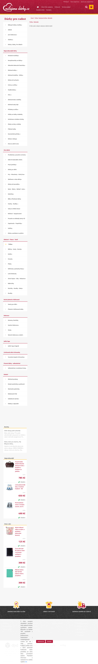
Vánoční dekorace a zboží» (15, 335)
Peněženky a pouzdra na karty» (17, 155)
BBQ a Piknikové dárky (14, 199)
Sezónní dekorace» (13, 325)
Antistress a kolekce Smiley (16, 119)
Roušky (10, 293)
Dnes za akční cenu (13, 144)
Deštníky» (11, 194)
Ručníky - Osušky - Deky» (15, 288)
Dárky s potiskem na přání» (16, 233)
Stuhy (9, 330)
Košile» (10, 254)
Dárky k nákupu (12, 139)
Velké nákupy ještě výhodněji (12, 431)
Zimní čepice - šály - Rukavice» (17, 278)
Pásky (9, 264)
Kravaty (10, 259)
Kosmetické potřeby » (14, 134)
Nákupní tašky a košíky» (15, 25)
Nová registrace (75, 2)
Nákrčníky (11, 283)
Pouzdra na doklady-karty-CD (16, 218)
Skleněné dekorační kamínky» (16, 65)
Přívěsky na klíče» (13, 109)
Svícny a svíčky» (12, 85)
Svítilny (10, 228)
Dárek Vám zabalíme (47, 7)
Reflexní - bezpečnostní (15, 214)
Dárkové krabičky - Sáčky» (15, 75)
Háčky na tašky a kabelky (15, 114)
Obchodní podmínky (13, 389)
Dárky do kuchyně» (13, 80)
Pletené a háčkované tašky (15, 309)
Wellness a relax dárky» (15, 179)
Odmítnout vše (40, 641)
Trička (36, 18)
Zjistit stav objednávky (87, 2)
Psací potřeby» (12, 165)
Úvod (32, 18)
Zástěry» (10, 40)
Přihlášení (66, 2)
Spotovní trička (43, 18)
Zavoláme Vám (40, 10)
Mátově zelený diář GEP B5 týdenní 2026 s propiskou (19, 572)
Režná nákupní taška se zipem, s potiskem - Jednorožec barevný (20, 531)
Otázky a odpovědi (13, 404)
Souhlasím (49, 641)
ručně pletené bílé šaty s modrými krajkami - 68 (20, 487)
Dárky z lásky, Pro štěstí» (15, 44)
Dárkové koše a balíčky (14, 100)
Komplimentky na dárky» (15, 60)
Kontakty (48, 10)
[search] (86, 7)
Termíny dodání (66, 7)
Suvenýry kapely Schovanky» (16, 357)
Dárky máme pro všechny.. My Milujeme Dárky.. (12, 443)
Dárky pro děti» (12, 169)
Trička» (10, 244)
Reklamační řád (12, 394)
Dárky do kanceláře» (14, 184)
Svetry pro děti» (12, 304)
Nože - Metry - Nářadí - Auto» (16, 189)
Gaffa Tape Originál (13, 346)
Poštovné (57, 7)
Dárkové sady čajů (13, 104)
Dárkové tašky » (12, 70)
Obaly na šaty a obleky (14, 124)
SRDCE (10, 30)
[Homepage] (36, 7)
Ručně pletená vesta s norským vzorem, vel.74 (19, 504)
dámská (50, 18)
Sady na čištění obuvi (14, 209)
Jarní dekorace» (12, 35)
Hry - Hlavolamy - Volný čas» (16, 174)
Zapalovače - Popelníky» (15, 223)
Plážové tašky (12, 129)
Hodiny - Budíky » (13, 204)
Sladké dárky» (12, 90)
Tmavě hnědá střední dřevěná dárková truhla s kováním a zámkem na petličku (19, 466)
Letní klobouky (12, 274)
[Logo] (16, 7)
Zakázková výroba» (13, 399)
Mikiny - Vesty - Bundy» (15, 249)
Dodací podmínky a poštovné (16, 384)
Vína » (10, 95)
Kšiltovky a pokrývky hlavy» (16, 269)
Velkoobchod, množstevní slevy (17, 368)
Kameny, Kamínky (13, 320)
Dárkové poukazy (13, 379)
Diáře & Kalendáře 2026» (15, 160)
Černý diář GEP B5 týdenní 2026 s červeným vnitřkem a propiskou (19, 552)
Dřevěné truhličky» (13, 55)
